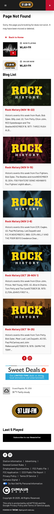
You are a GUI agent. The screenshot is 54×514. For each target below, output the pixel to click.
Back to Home (14, 37)
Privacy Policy (16, 505)
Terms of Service (36, 505)
